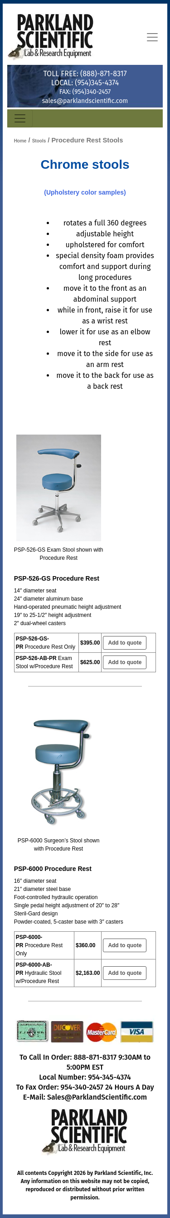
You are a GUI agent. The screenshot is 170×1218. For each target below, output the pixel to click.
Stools (39, 140)
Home (20, 140)
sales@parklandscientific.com (85, 101)
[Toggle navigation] (152, 37)
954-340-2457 (82, 1087)
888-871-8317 (95, 1057)
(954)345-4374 (97, 82)
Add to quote (124, 643)
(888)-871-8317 (103, 73)
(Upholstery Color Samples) (85, 192)
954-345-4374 (109, 1077)
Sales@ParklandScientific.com (97, 1097)
